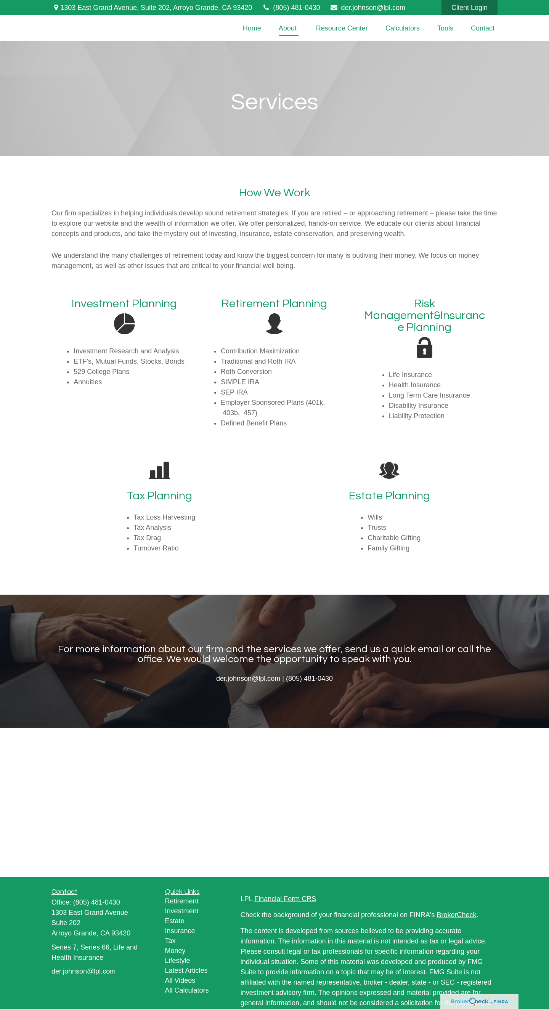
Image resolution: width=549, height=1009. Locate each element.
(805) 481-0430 (291, 7)
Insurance (180, 931)
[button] (252, 28)
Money (175, 950)
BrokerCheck (457, 915)
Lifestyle (177, 960)
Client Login (469, 7)
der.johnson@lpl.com (367, 7)
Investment (182, 911)
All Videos (180, 980)
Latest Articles (186, 970)
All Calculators (187, 990)
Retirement (182, 901)
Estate (175, 921)
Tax (170, 941)
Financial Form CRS (285, 899)
